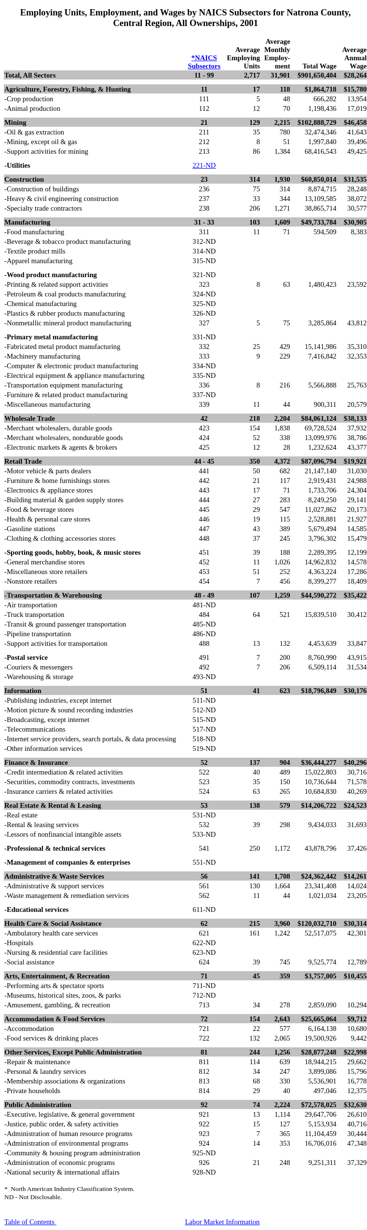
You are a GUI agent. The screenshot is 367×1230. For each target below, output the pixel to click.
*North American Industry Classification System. (69, 1188)
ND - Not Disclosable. (33, 1197)
